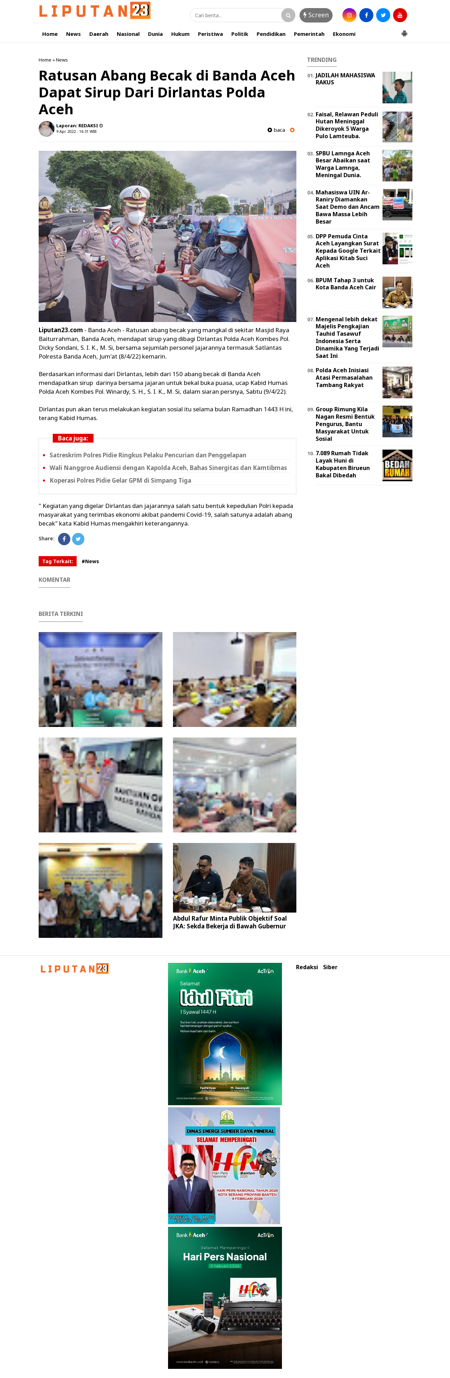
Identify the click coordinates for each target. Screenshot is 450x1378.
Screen (316, 15)
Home (50, 33)
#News (90, 561)
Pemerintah (309, 33)
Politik (239, 33)
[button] (404, 30)
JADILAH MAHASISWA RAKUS (345, 78)
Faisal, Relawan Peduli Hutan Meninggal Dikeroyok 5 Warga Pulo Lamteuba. (347, 125)
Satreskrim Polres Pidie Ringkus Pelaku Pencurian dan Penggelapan (148, 455)
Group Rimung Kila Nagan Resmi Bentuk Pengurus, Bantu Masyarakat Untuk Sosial (345, 423)
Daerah (98, 33)
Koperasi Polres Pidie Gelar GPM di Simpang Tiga (120, 480)
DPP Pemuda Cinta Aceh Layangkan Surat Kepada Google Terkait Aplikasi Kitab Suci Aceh (348, 250)
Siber (330, 967)
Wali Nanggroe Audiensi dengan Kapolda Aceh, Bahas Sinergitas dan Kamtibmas (168, 468)
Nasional (128, 33)
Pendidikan (271, 33)
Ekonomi (344, 33)
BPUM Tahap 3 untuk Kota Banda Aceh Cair (346, 283)
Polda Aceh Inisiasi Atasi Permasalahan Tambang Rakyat (344, 377)
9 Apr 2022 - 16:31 (72, 131)
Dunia (155, 33)
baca (276, 130)
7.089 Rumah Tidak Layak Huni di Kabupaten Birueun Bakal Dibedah (343, 464)
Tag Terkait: (57, 561)
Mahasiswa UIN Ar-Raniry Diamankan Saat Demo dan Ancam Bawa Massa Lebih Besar (348, 206)
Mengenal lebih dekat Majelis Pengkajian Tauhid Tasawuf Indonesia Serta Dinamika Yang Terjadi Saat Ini (347, 337)
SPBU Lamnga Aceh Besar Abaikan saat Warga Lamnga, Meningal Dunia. (343, 164)
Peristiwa (210, 33)
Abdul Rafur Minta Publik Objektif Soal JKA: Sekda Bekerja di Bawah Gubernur (230, 922)
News (73, 33)
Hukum (180, 33)
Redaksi (307, 967)
